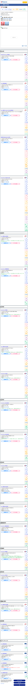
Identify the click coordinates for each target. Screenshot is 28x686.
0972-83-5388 (6, 469)
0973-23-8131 (6, 406)
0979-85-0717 (6, 313)
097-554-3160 (6, 140)
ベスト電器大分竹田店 (4, 506)
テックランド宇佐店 (4, 575)
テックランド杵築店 (4, 551)
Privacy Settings (19, 680)
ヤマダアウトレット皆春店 (5, 54)
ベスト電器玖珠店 (4, 624)
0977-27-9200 (6, 239)
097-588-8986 (6, 182)
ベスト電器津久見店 (4, 672)
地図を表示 (14, 37)
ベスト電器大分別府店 (4, 236)
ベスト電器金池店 (4, 643)
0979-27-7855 (6, 377)
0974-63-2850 (7, 18)
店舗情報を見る (6, 59)
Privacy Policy (2, 683)
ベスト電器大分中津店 (4, 346)
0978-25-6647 (6, 578)
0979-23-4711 (6, 350)
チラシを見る (15, 59)
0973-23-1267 (6, 407)
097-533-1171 (6, 648)
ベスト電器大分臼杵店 (4, 486)
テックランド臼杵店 (4, 465)
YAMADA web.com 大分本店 (5, 137)
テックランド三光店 (4, 373)
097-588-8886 (6, 181)
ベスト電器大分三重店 (4, 604)
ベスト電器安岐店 (4, 653)
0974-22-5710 (6, 608)
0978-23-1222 (6, 529)
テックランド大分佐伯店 (5, 434)
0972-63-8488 (6, 490)
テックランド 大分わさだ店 (5, 177)
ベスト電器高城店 (4, 83)
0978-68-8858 (6, 555)
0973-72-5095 (6, 627)
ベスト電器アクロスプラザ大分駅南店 (7, 110)
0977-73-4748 (6, 272)
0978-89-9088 (6, 666)
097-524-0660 (6, 58)
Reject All (19, 682)
